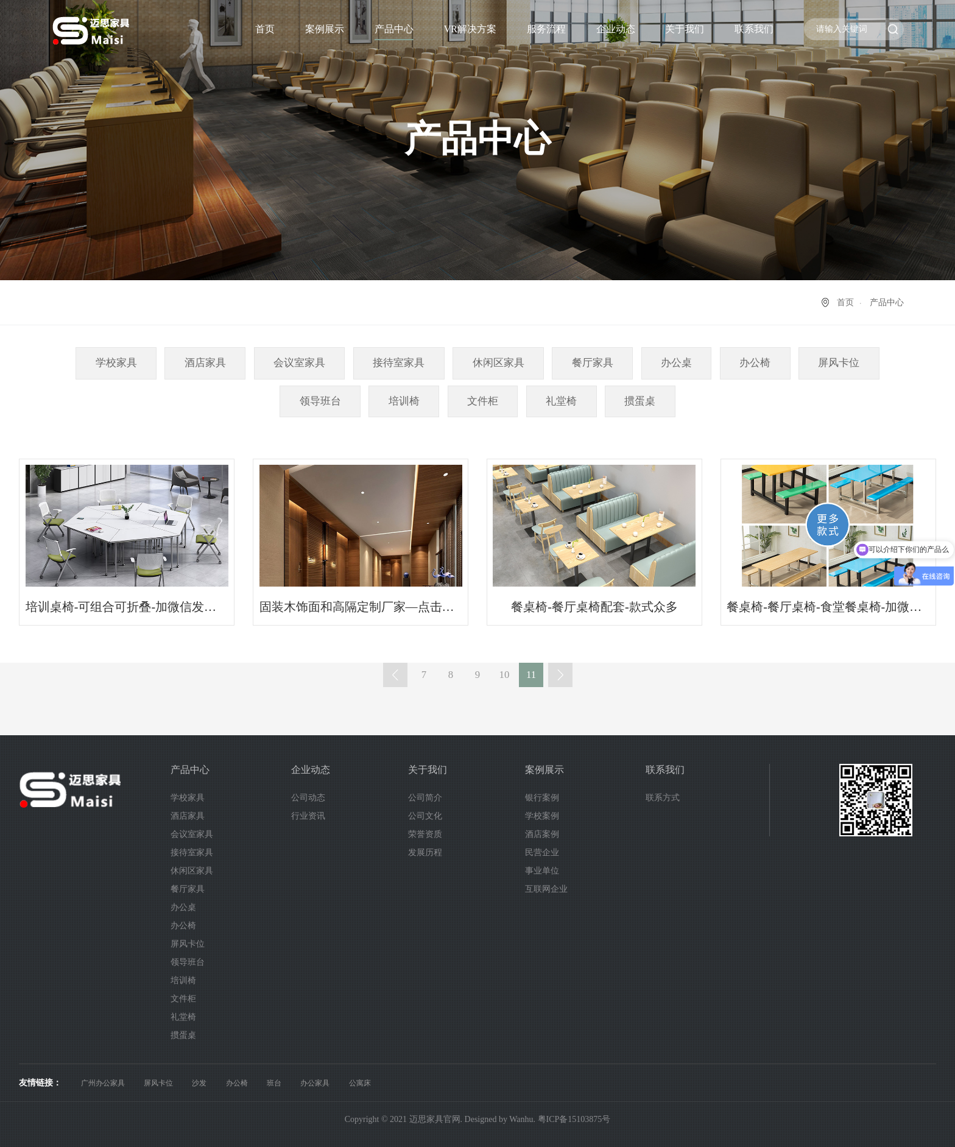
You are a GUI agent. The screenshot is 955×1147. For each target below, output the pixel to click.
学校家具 (116, 363)
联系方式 (663, 797)
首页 (265, 29)
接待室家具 (399, 363)
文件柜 (482, 401)
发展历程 (425, 852)
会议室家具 (299, 363)
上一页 (395, 675)
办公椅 (754, 363)
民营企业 (542, 852)
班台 (274, 1083)
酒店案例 (542, 834)
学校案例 (542, 816)
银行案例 (542, 797)
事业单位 (542, 870)
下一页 (560, 675)
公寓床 (360, 1083)
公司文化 (425, 816)
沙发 (199, 1083)
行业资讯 (308, 816)
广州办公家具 (103, 1083)
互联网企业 (546, 889)
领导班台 (320, 401)
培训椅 (404, 401)
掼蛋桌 (639, 401)
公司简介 (425, 797)
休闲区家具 (498, 363)
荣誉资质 (425, 834)
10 (504, 674)
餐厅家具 (592, 363)
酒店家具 (205, 363)
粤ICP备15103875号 (574, 1119)
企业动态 (615, 29)
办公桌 (676, 363)
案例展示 (324, 29)
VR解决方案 (470, 29)
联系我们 (754, 29)
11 (531, 674)
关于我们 (684, 29)
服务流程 (546, 29)
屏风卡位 (838, 363)
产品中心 (394, 29)
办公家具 (314, 1083)
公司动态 (308, 797)
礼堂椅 (561, 401)
